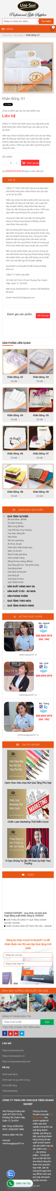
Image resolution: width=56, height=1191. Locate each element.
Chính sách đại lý (10, 1074)
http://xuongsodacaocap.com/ (16, 1061)
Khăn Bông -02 (15, 377)
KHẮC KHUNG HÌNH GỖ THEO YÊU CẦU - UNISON (28, 926)
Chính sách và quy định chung (16, 1079)
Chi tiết (15, 381)
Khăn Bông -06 (15, 453)
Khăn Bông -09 (41, 491)
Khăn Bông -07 (41, 453)
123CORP (35, 1185)
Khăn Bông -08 (15, 491)
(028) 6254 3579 (13, 171)
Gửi (28, 972)
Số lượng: (7, 156)
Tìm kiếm (46, 21)
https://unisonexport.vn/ (13, 1055)
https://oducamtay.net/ (13, 1050)
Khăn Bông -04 (15, 415)
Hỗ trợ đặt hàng (9, 1085)
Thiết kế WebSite (9, 1090)
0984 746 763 (23, 1183)
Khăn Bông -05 (41, 415)
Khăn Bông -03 (41, 377)
